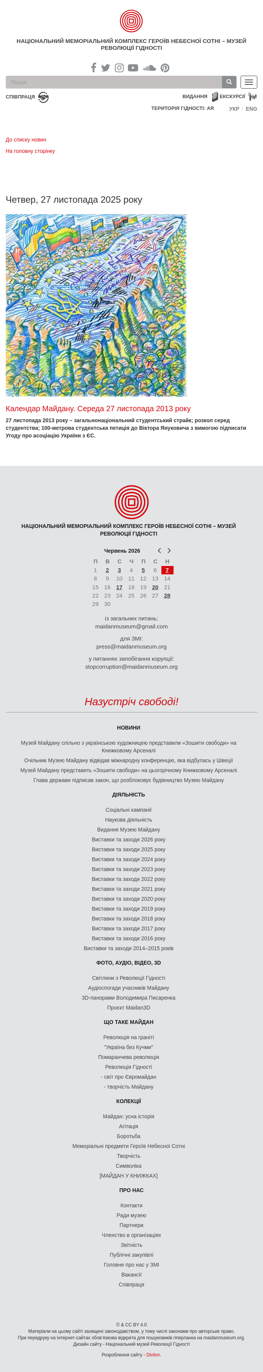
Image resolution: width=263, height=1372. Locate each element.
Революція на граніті (129, 1037)
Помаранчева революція (128, 1057)
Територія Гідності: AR (182, 108)
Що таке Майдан (129, 1022)
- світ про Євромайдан (128, 1077)
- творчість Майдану (129, 1087)
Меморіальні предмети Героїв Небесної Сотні (128, 1146)
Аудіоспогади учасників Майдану (128, 988)
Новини (128, 728)
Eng (251, 109)
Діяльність (128, 795)
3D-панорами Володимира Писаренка (128, 998)
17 (119, 587)
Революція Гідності (128, 1067)
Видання (194, 96)
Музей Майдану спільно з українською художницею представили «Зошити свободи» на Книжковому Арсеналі (128, 747)
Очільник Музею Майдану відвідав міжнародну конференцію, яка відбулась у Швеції (128, 760)
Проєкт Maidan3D (128, 1008)
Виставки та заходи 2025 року (129, 849)
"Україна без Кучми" (128, 1047)
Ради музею (132, 1215)
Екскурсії (232, 96)
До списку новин (26, 140)
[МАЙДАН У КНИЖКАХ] (129, 1176)
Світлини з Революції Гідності (128, 978)
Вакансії (131, 1275)
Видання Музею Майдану (128, 830)
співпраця (20, 97)
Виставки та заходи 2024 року (129, 859)
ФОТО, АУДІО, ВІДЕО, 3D (128, 963)
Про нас (132, 1190)
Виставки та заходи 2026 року (129, 839)
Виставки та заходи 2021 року (129, 889)
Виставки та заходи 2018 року (129, 919)
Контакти (131, 1205)
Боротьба (128, 1136)
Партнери (131, 1225)
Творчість (128, 1156)
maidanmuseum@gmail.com (131, 626)
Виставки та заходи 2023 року (129, 869)
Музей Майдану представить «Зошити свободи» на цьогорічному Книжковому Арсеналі (129, 770)
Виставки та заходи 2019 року (129, 909)
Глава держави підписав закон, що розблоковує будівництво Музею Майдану (128, 780)
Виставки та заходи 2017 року (129, 928)
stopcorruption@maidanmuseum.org (131, 666)
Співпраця (131, 1284)
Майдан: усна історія (129, 1116)
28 (167, 595)
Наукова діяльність (128, 820)
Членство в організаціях (131, 1235)
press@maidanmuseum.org (131, 646)
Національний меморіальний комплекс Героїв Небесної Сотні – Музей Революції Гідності (132, 44)
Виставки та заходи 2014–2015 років (129, 948)
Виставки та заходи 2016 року (129, 938)
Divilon (153, 1355)
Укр (234, 109)
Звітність (131, 1245)
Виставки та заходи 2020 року (129, 899)
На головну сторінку (30, 151)
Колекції (128, 1101)
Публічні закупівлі (131, 1255)
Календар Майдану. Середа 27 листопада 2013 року (98, 408)
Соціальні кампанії (129, 810)
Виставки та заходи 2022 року (129, 879)
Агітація (128, 1126)
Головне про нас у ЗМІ (131, 1265)
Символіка (129, 1166)
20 (155, 587)
